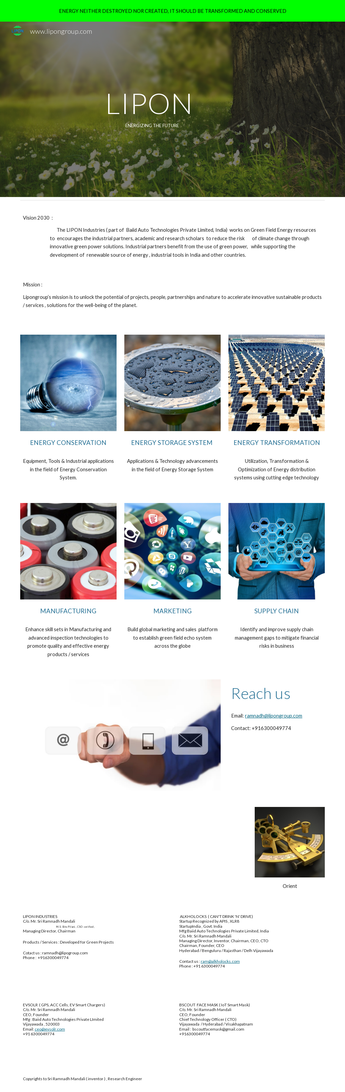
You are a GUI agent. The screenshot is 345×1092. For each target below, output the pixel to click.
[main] (146, 109)
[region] (172, 11)
